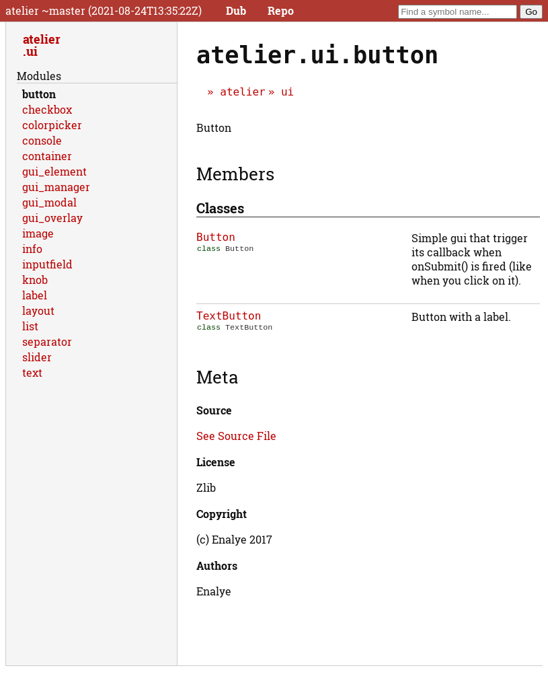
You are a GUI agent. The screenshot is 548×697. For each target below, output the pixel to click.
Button (215, 237)
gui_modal (49, 202)
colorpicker (52, 125)
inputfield (47, 264)
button (39, 94)
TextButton (228, 315)
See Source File (236, 436)
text (32, 372)
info (32, 249)
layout (38, 310)
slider (37, 357)
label (34, 295)
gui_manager (56, 187)
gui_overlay (52, 218)
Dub (236, 10)
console (42, 140)
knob (35, 279)
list (30, 326)
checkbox (47, 109)
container (47, 156)
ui (287, 91)
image (38, 233)
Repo (281, 10)
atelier (242, 91)
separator (47, 341)
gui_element (54, 171)
